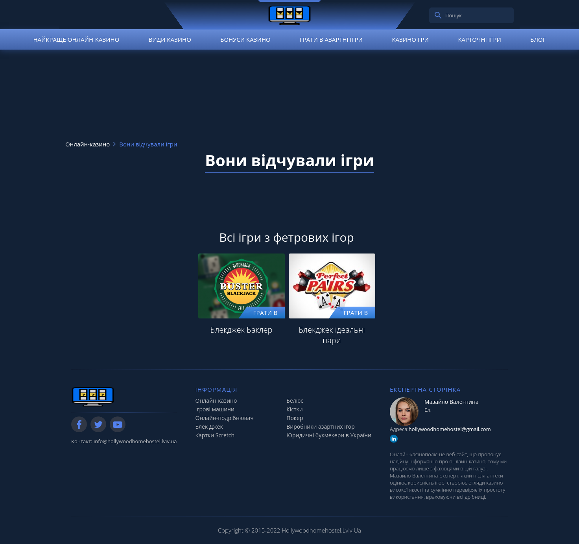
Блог (538, 39)
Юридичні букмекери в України (328, 435)
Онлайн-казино (216, 400)
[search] (438, 15)
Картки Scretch (215, 435)
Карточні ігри (479, 39)
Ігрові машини (214, 409)
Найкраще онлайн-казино (76, 39)
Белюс (294, 400)
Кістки (294, 409)
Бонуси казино (245, 39)
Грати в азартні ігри (331, 39)
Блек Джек (209, 426)
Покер (294, 418)
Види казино (170, 39)
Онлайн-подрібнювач (224, 418)
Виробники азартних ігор (320, 426)
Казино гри (410, 39)
